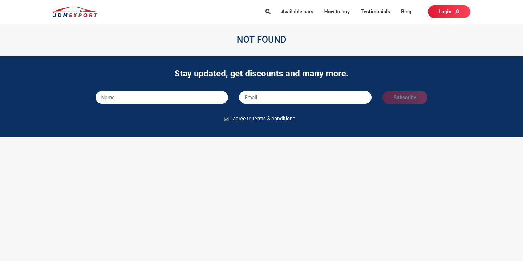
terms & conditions (274, 118)
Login (449, 11)
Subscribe (404, 97)
